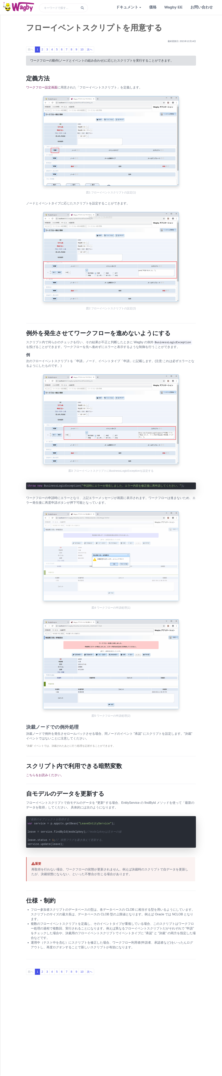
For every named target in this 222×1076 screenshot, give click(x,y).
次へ (89, 49)
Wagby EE (173, 7)
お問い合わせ (201, 7)
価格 (152, 7)
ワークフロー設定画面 (41, 87)
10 (82, 49)
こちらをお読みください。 (45, 775)
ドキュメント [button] (127, 7)
